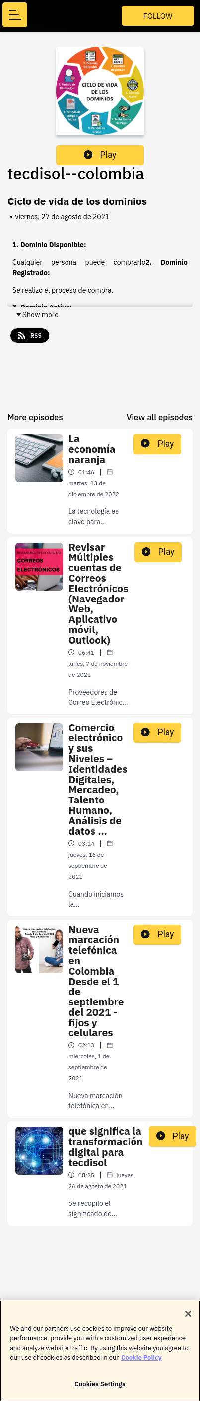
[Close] (188, 1318)
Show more (37, 315)
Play (100, 155)
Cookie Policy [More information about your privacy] (141, 1362)
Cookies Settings (99, 1388)
